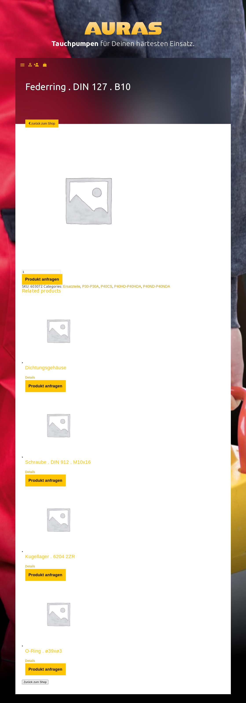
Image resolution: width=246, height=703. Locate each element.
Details (30, 377)
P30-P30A (90, 286)
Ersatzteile (71, 286)
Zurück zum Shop (35, 682)
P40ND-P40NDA (156, 286)
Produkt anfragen (42, 279)
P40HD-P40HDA (127, 286)
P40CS (106, 286)
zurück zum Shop (42, 123)
